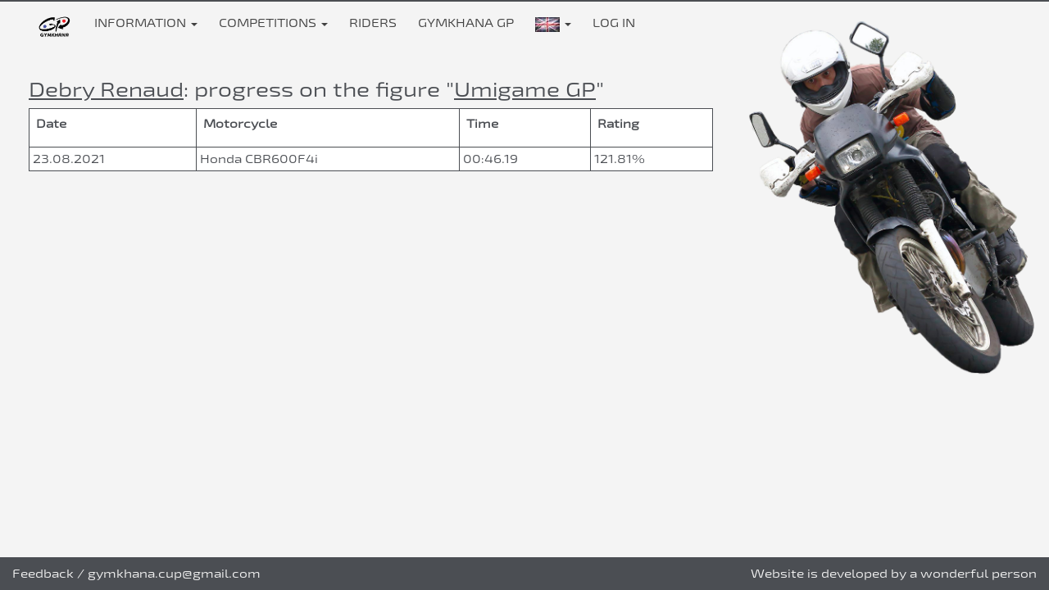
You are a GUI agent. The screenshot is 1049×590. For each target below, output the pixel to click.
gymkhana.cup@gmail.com (174, 573)
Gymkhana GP (466, 23)
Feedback (43, 573)
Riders (373, 23)
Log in (614, 23)
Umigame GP (525, 89)
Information (146, 23)
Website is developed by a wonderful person (894, 573)
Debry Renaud (106, 89)
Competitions (273, 23)
